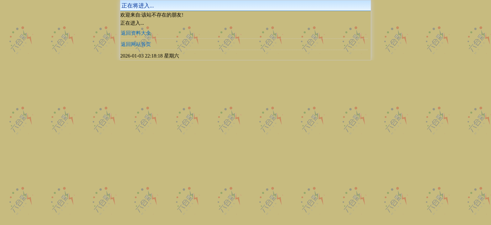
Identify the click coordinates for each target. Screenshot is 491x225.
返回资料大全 (136, 33)
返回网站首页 (136, 44)
